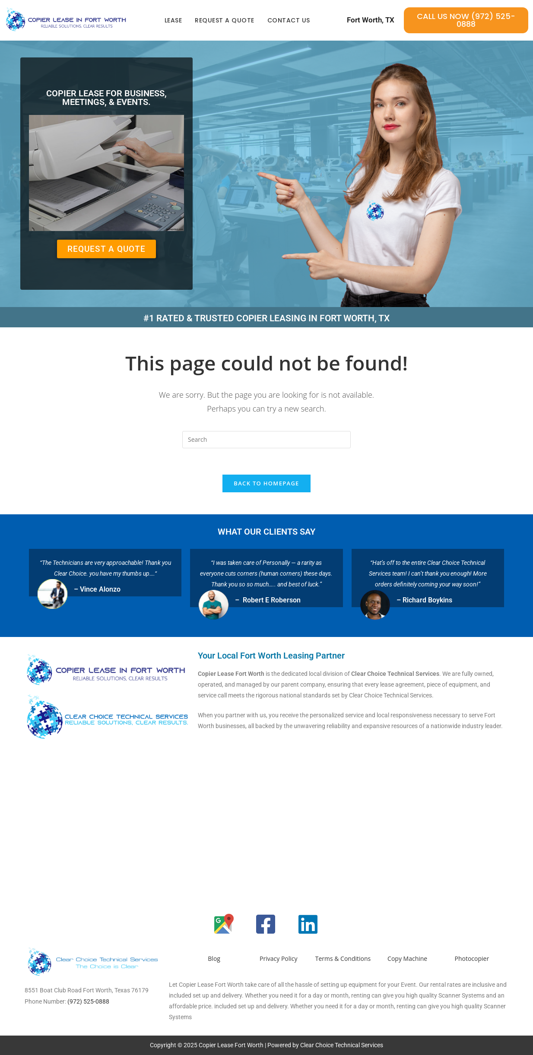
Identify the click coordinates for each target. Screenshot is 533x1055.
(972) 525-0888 (88, 1001)
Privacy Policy (278, 958)
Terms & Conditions (343, 958)
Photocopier (472, 958)
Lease (173, 20)
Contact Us (288, 20)
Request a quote (224, 20)
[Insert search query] (266, 439)
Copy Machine (407, 958)
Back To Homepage (266, 483)
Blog (214, 958)
